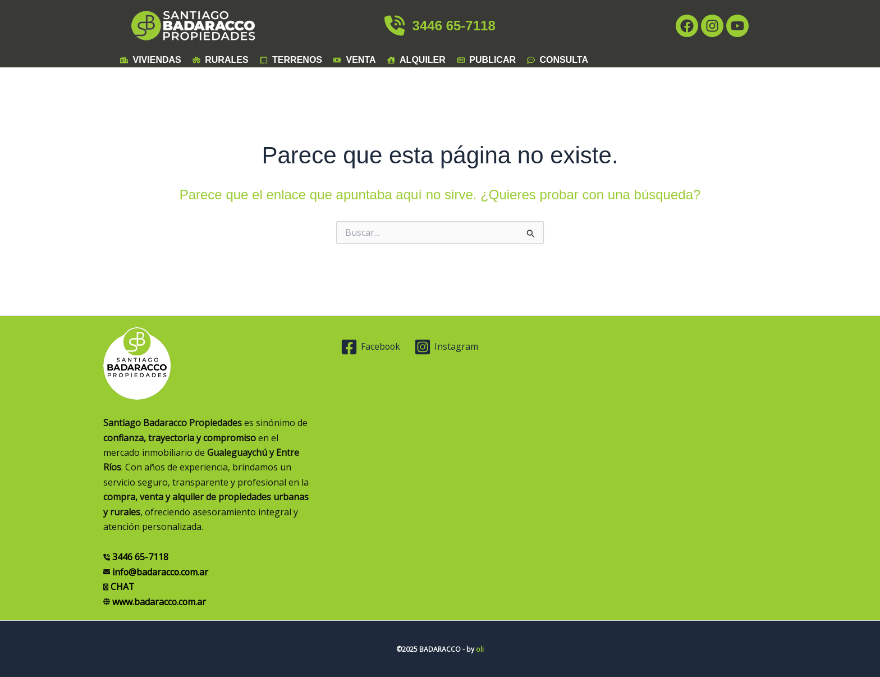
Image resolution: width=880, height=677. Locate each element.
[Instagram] (447, 347)
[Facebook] (371, 347)
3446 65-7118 (439, 25)
